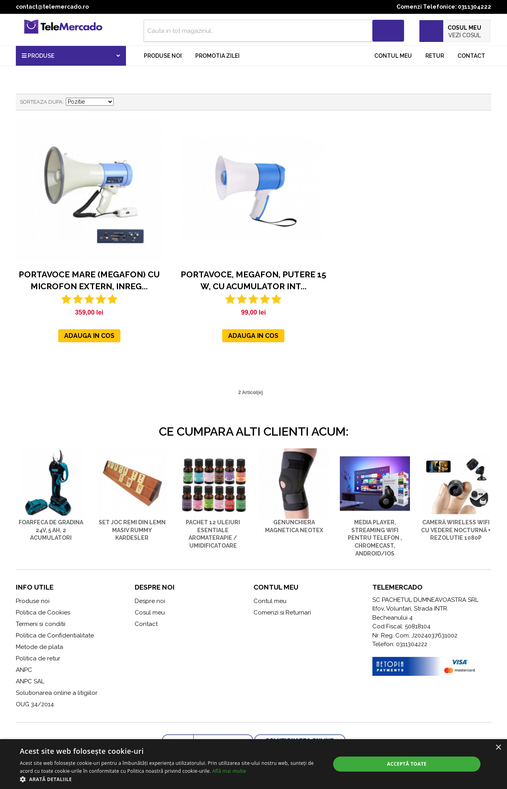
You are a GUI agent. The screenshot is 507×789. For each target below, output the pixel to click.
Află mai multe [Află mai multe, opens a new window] (229, 771)
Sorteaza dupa (41, 102)
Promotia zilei (217, 56)
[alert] (253, 764)
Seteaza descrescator (121, 102)
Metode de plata (39, 647)
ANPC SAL (30, 681)
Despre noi (150, 601)
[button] (170, 779)
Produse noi (163, 56)
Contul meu (393, 56)
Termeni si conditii (40, 624)
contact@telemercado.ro (52, 7)
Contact (471, 56)
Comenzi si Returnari (282, 612)
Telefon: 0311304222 (399, 644)
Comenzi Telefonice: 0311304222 (443, 7)
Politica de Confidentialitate (55, 635)
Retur (434, 56)
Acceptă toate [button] (407, 764)
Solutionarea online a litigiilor (56, 692)
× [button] (498, 748)
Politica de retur (38, 658)
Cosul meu (150, 612)
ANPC (24, 669)
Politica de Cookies (43, 612)
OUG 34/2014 (35, 704)
